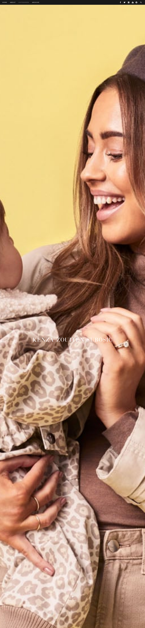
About (13, 2)
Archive (35, 2)
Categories (24, 2)
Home (4, 2)
